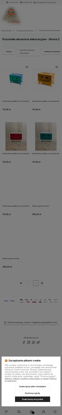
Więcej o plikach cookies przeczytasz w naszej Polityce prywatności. (31, 379)
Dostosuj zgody (32, 393)
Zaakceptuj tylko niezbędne (32, 386)
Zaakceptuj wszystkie (32, 399)
